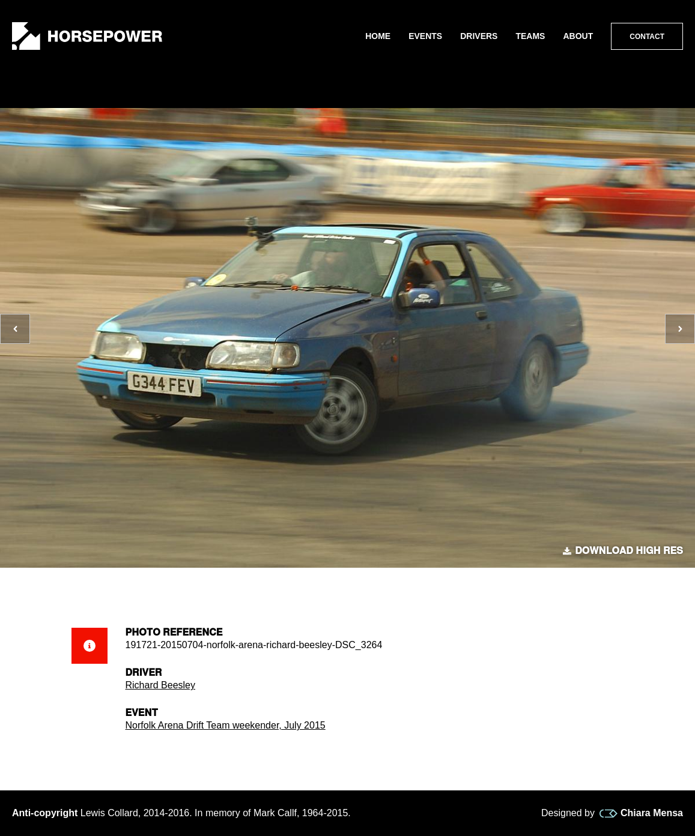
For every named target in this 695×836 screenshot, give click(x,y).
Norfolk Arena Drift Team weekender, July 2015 (226, 725)
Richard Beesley (161, 685)
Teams (530, 36)
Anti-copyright (44, 813)
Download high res (623, 551)
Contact (647, 36)
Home (377, 36)
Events (425, 36)
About (578, 36)
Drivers (478, 36)
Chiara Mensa (641, 813)
